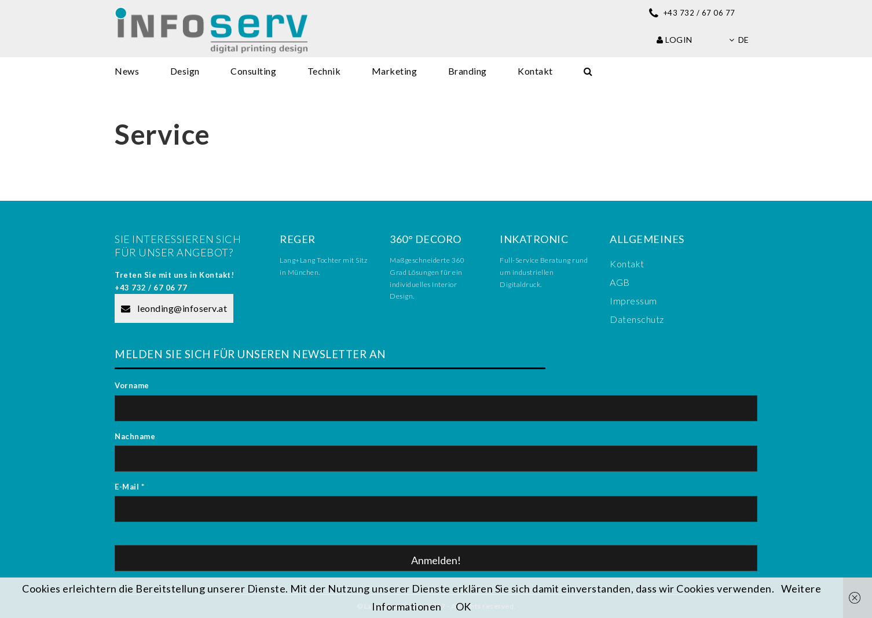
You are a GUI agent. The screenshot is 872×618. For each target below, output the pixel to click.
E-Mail (129, 486)
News (127, 70)
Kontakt (535, 70)
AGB (620, 282)
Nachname (135, 436)
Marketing (394, 70)
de (739, 40)
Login (675, 40)
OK (463, 606)
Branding (467, 70)
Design (185, 70)
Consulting (253, 70)
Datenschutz (637, 319)
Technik (324, 70)
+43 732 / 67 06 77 (151, 287)
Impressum (633, 300)
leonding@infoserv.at (174, 308)
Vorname (132, 385)
